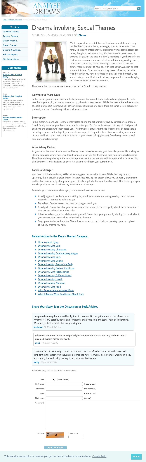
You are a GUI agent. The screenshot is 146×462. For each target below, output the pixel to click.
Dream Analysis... (10, 40)
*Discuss (81, 35)
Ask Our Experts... (11, 54)
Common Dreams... (11, 31)
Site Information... (11, 58)
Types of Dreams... (11, 36)
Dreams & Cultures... (12, 49)
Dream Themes (15, 20)
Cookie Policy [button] (99, 456)
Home (5, 20)
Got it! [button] (136, 456)
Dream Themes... (10, 45)
